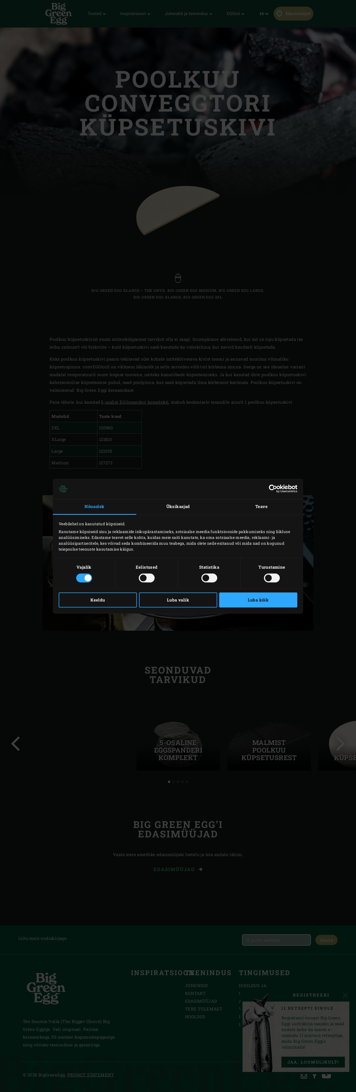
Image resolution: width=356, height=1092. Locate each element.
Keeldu (97, 600)
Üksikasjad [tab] (178, 506)
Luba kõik (258, 600)
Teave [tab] (261, 506)
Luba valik (178, 600)
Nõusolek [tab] (94, 506)
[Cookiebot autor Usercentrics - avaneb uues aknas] (273, 489)
